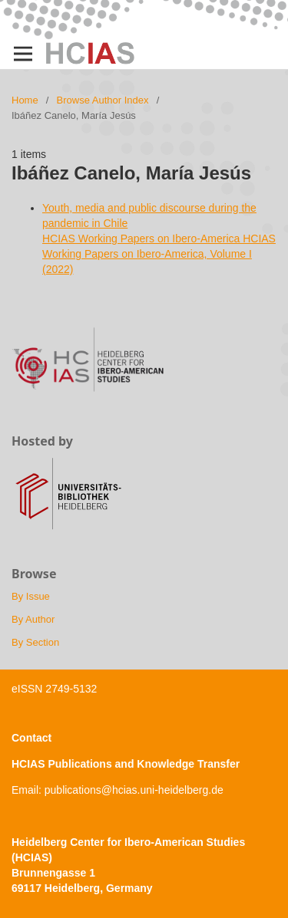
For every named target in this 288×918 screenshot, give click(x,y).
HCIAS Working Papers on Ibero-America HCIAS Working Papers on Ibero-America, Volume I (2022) (159, 253)
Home (25, 100)
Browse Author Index (103, 100)
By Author (33, 619)
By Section (35, 642)
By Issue (31, 596)
